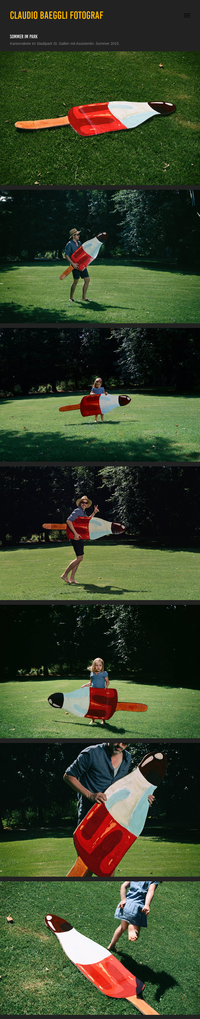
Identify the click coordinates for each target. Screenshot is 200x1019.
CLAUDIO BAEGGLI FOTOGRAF (56, 15)
